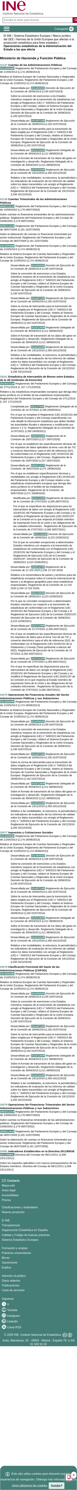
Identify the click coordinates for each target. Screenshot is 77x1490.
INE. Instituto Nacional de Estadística (37, 1334)
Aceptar (56, 1485)
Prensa (6, 1200)
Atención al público (14, 1275)
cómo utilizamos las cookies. (30, 1485)
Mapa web (8, 1185)
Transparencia (11, 1225)
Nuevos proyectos (13, 1212)
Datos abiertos (11, 1280)
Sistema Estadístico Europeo (20, 1239)
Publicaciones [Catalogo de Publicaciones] (10, 1285)
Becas (6, 1257)
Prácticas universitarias (16, 1252)
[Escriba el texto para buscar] (38, 20)
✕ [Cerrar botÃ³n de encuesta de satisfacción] (73, 1475)
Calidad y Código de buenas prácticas (26, 1235)
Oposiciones (9, 1262)
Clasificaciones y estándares (20, 1207)
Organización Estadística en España (25, 1230)
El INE (6, 1220)
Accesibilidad (10, 1195)
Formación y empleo (15, 1248)
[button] (63, 29)
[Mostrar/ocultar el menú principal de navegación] (6, 29)
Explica (6, 1267)
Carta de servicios (13, 1290)
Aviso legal (8, 1190)
